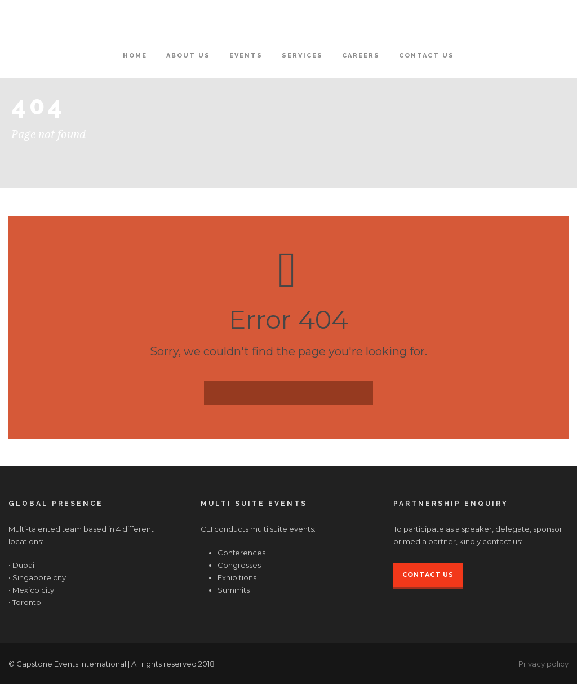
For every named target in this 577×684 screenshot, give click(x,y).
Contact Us (426, 55)
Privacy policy (543, 663)
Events (246, 55)
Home (135, 55)
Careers (361, 55)
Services (302, 55)
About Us (188, 55)
